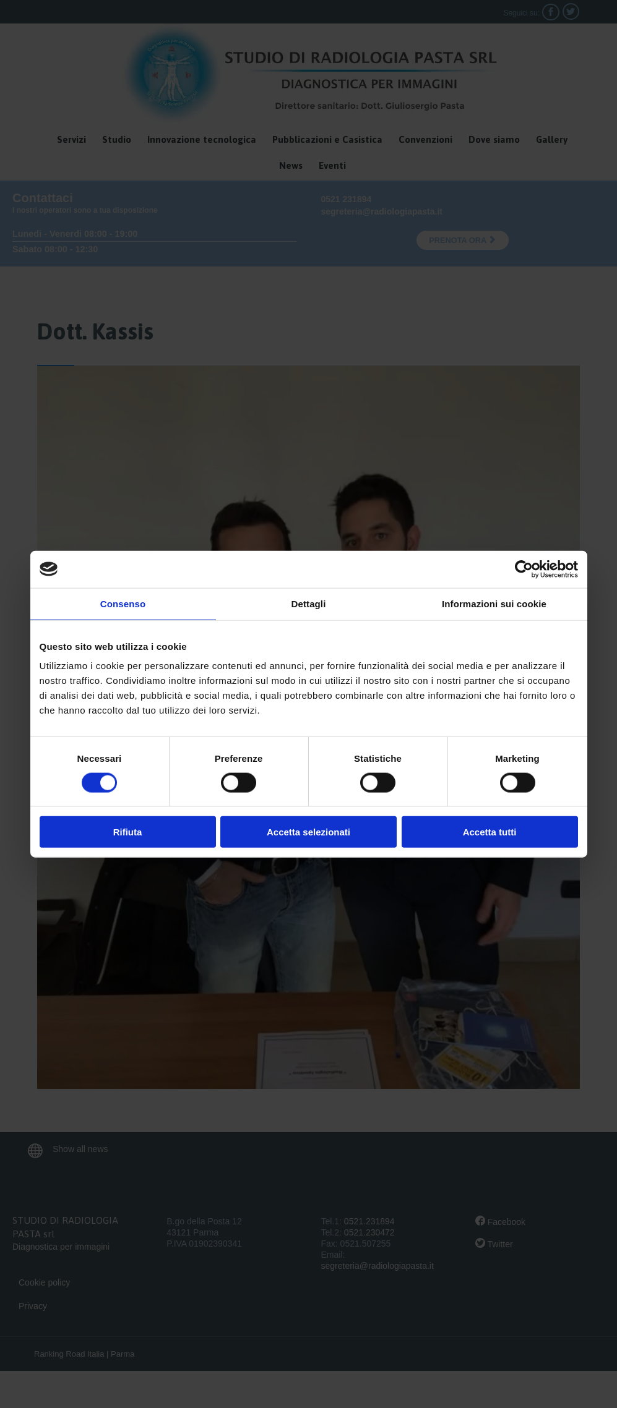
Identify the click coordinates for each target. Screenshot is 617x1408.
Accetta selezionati (308, 832)
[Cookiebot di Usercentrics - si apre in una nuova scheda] (524, 569)
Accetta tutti (490, 832)
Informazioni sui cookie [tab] (494, 603)
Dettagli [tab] (308, 603)
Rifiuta (127, 832)
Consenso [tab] (122, 603)
